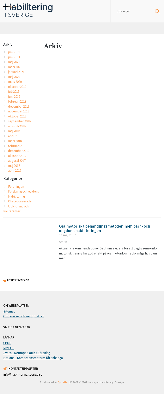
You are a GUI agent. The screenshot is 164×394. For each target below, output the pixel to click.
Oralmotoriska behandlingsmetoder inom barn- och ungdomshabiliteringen (104, 228)
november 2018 (18, 111)
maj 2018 (14, 131)
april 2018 (14, 136)
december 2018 (18, 106)
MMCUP (8, 348)
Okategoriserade (20, 201)
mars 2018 (15, 141)
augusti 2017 (17, 160)
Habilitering (16, 196)
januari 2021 (16, 72)
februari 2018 (17, 146)
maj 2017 (14, 166)
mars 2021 (15, 67)
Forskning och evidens (23, 191)
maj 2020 (14, 77)
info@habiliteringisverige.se (22, 374)
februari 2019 (17, 101)
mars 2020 (15, 82)
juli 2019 (13, 91)
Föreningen (16, 186)
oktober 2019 (17, 87)
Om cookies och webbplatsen (23, 316)
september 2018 (19, 121)
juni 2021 (14, 57)
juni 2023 (14, 52)
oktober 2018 (17, 116)
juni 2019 (14, 96)
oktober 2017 (17, 156)
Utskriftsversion (16, 280)
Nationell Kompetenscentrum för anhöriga (33, 358)
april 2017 (14, 170)
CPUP (7, 343)
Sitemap (9, 311)
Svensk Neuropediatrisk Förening (26, 353)
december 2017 (18, 151)
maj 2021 (14, 62)
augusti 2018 (17, 126)
